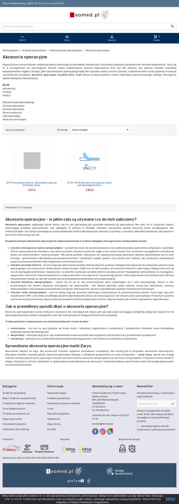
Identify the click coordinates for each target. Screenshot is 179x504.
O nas (50, 408)
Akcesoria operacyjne (14, 119)
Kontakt (51, 429)
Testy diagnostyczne (14, 408)
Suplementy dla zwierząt (16, 429)
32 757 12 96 (37, 3)
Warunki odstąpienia (58, 413)
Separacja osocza (12, 419)
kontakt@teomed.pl (16, 3)
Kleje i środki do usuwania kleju (19, 398)
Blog (6, 85)
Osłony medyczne (12, 112)
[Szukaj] (89, 26)
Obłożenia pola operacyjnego (18, 102)
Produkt (7, 92)
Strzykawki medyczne (14, 424)
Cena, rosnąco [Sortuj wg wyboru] (101, 130)
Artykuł (6, 95)
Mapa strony (54, 424)
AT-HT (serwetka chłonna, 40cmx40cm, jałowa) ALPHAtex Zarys (31, 183)
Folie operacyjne (11, 116)
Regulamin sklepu (56, 393)
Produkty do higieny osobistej (19, 403)
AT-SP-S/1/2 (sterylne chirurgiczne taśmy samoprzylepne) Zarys (89, 183)
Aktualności (9, 88)
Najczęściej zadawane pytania (63, 403)
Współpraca (53, 419)
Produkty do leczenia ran (16, 413)
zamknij (170, 499)
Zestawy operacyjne (14, 105)
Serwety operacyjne (13, 109)
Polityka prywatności (58, 398)
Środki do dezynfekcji (14, 393)
